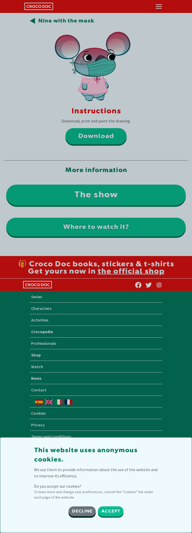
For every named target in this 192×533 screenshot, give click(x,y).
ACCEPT (110, 511)
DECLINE (82, 511)
